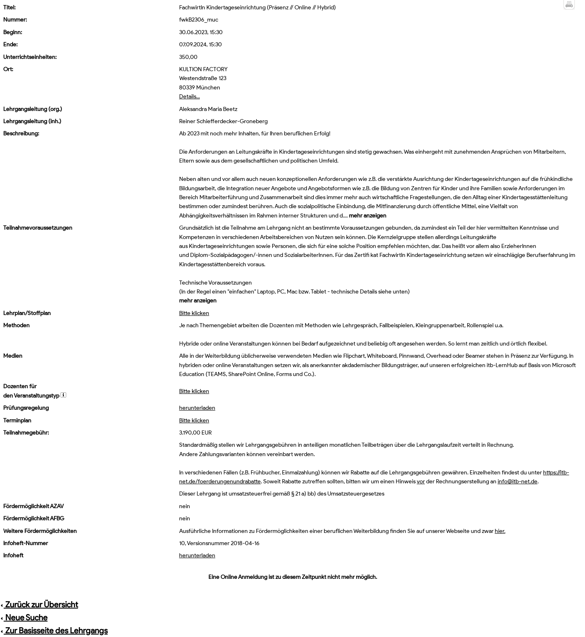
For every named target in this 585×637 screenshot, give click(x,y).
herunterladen (197, 407)
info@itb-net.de (517, 481)
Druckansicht (569, 5)
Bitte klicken (194, 313)
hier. (500, 531)
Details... (189, 96)
